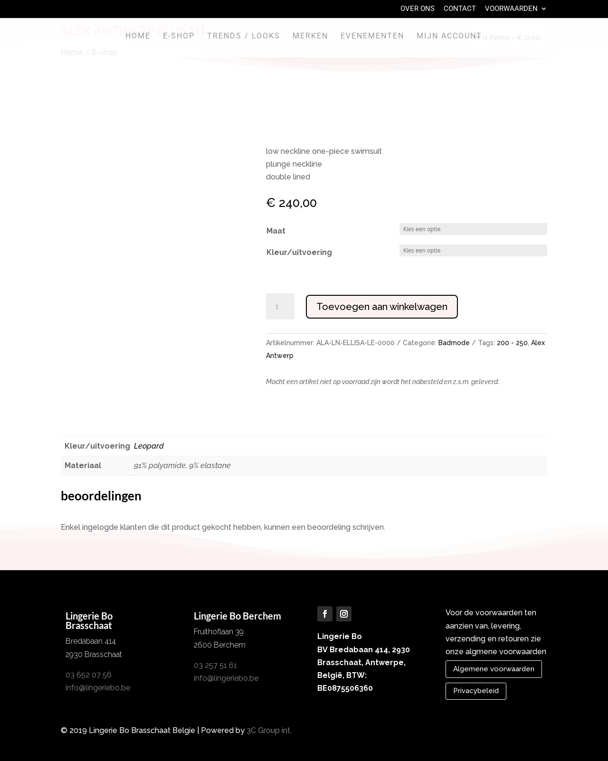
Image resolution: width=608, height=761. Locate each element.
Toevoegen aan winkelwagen (381, 306)
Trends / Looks (243, 36)
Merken (310, 36)
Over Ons (417, 9)
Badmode (454, 343)
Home (138, 36)
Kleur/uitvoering (299, 252)
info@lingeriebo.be (98, 687)
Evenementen (372, 36)
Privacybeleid (476, 690)
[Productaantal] (280, 306)
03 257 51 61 (215, 665)
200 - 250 (512, 343)
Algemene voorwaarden (493, 669)
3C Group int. (269, 730)
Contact (460, 9)
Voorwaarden (511, 9)
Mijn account (449, 36)
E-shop (179, 36)
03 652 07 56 (89, 674)
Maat (275, 230)
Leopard (149, 446)
